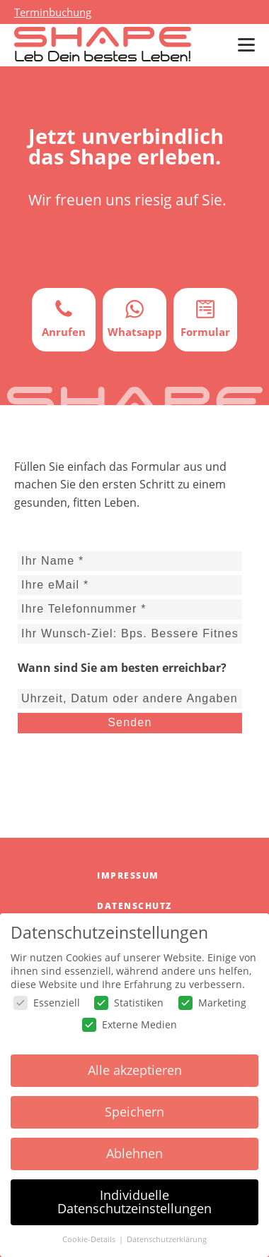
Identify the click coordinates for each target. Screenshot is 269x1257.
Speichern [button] (134, 1111)
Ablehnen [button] (134, 1153)
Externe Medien (129, 1024)
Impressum (128, 876)
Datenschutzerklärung (167, 1239)
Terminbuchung (52, 12)
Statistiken (129, 1002)
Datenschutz (134, 906)
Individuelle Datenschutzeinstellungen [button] (134, 1201)
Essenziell (46, 1002)
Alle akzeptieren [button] (135, 1069)
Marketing (212, 1002)
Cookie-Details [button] (90, 1239)
